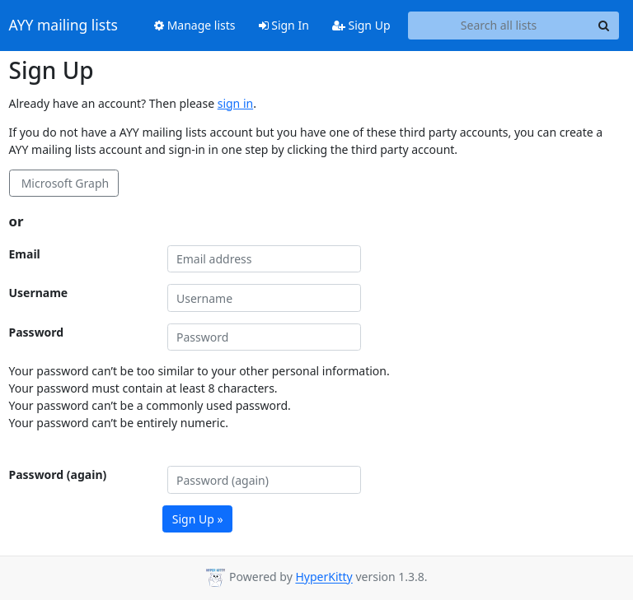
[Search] (604, 26)
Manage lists (195, 25)
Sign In (284, 25)
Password (36, 332)
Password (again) (58, 474)
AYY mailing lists (63, 25)
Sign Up (361, 25)
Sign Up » (197, 519)
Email (24, 254)
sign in (235, 103)
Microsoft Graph (63, 183)
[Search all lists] (499, 26)
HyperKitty (323, 577)
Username (38, 292)
